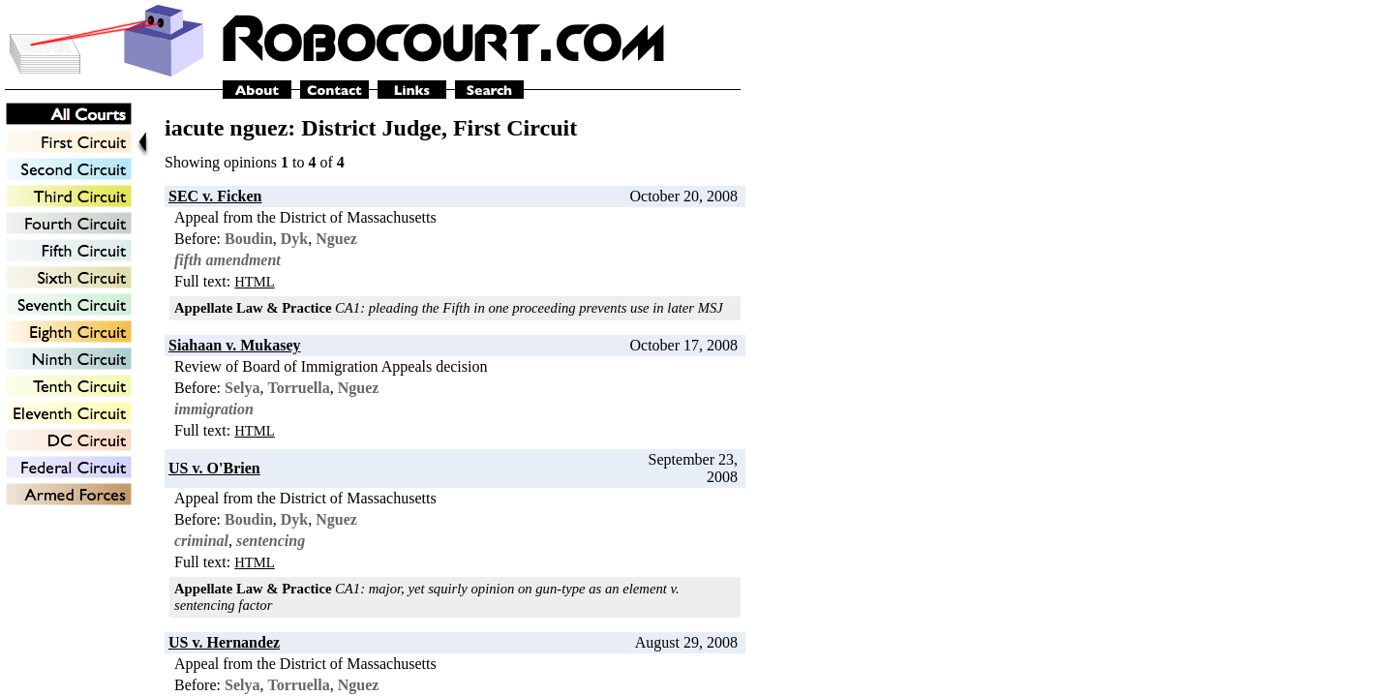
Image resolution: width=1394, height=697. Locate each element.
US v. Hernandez (224, 642)
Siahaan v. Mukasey (234, 345)
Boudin (249, 238)
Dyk (294, 238)
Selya (242, 387)
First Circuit (515, 127)
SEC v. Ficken (214, 196)
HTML (254, 281)
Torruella (298, 387)
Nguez (336, 238)
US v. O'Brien (214, 468)
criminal (201, 540)
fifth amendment (227, 260)
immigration (214, 409)
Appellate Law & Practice (252, 308)
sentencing (270, 540)
